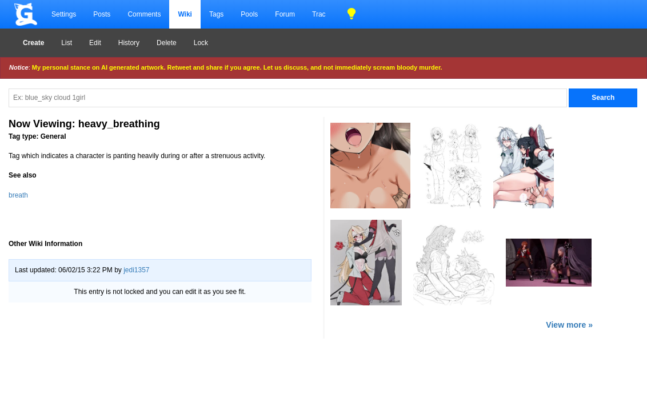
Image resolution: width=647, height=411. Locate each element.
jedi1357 (136, 270)
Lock (201, 43)
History (128, 43)
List (66, 43)
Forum (285, 14)
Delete (167, 43)
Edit (95, 43)
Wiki (185, 14)
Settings (63, 14)
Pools (249, 14)
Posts (101, 14)
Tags (216, 14)
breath (18, 195)
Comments (144, 14)
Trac (319, 14)
